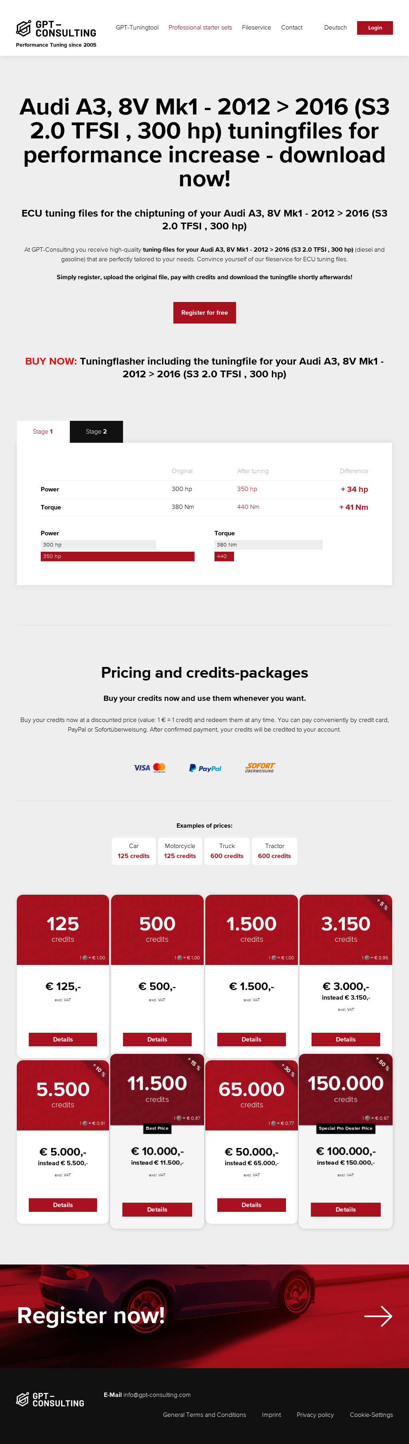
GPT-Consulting (53, 250)
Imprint (271, 1415)
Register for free (204, 313)
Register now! (91, 1317)
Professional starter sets (200, 28)
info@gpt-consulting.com (157, 1395)
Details (63, 1039)
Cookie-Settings (371, 1415)
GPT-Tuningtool (137, 28)
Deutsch (335, 28)
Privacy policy (315, 1415)
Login (375, 28)
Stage (43, 431)
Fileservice (256, 28)
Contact (291, 28)
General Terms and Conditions (204, 1415)
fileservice (279, 259)
